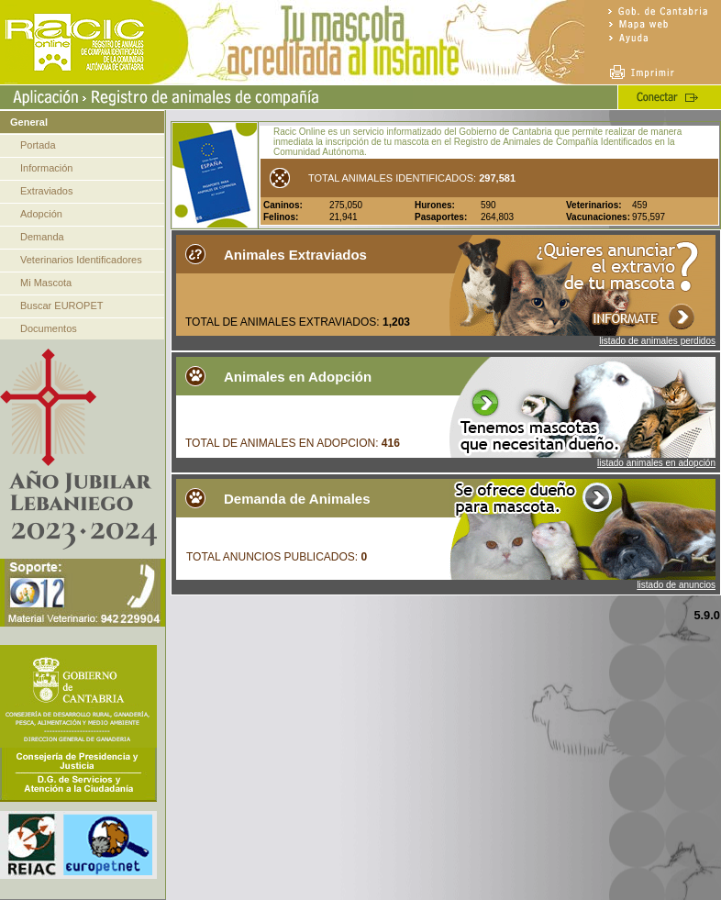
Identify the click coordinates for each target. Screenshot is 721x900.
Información (46, 167)
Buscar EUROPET (61, 305)
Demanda (42, 236)
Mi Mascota (46, 282)
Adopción (41, 213)
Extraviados (46, 190)
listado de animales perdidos (657, 341)
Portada (38, 144)
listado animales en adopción (656, 463)
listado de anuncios (676, 585)
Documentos (48, 328)
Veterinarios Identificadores (81, 259)
